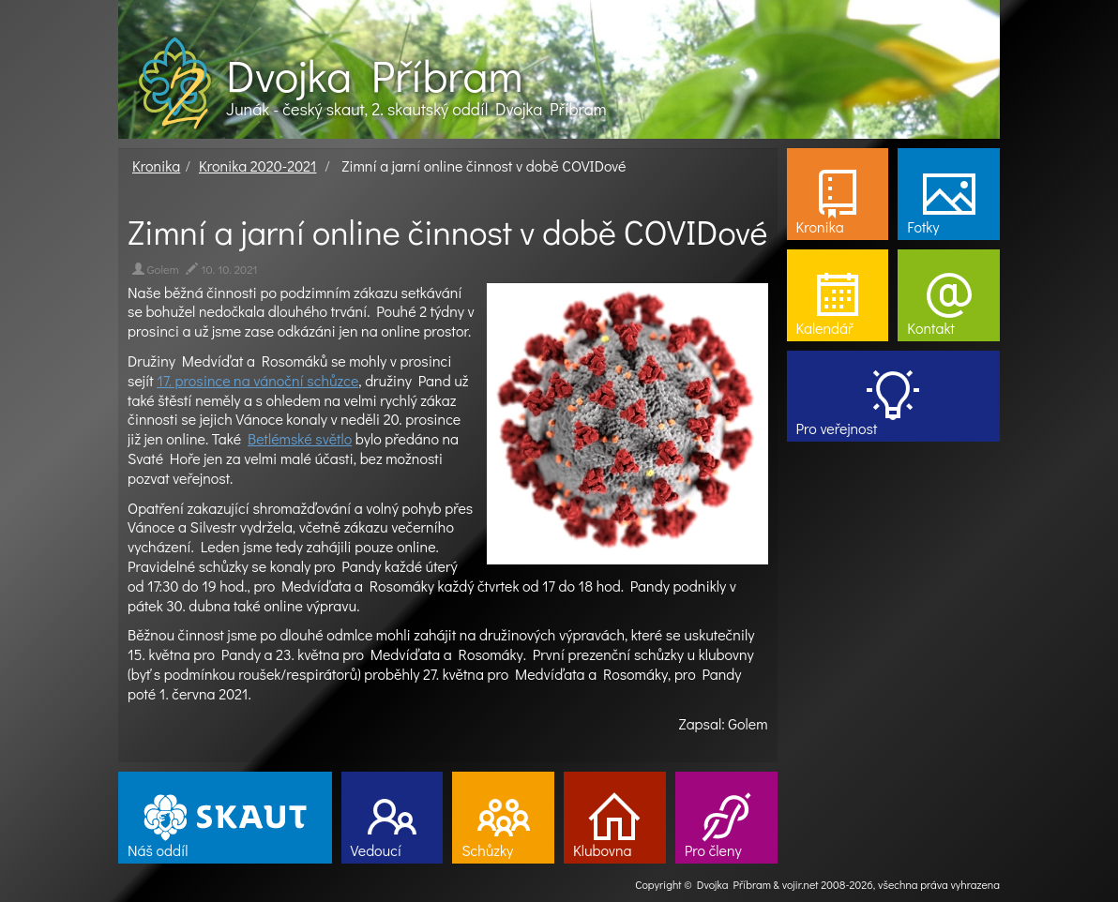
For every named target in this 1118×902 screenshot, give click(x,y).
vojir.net (800, 884)
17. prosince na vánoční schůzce (257, 380)
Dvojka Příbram (374, 75)
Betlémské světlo (300, 438)
